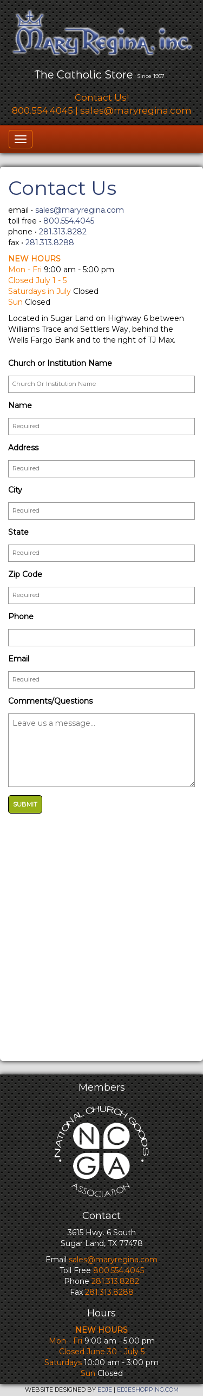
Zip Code (25, 574)
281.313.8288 (49, 242)
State (18, 532)
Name (20, 405)
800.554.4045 (42, 110)
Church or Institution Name (60, 363)
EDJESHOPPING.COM (148, 1389)
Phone (21, 616)
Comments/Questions (50, 701)
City (15, 490)
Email (18, 659)
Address (23, 448)
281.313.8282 (63, 232)
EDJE (104, 1389)
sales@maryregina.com (136, 110)
